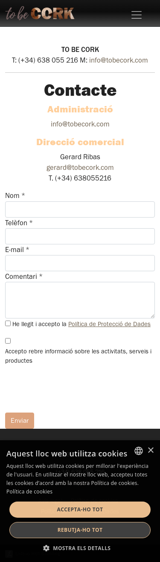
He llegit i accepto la (81, 324)
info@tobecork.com (118, 60)
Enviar (20, 420)
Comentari (24, 276)
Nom (15, 195)
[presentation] (70, 389)
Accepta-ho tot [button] (80, 509)
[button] (80, 548)
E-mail (17, 249)
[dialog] (80, 501)
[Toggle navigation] (136, 15)
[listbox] (138, 451)
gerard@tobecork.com (80, 167)
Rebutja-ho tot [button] (80, 529)
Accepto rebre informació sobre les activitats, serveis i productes (78, 356)
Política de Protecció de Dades (109, 324)
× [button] (150, 450)
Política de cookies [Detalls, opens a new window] (29, 491)
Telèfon (19, 223)
